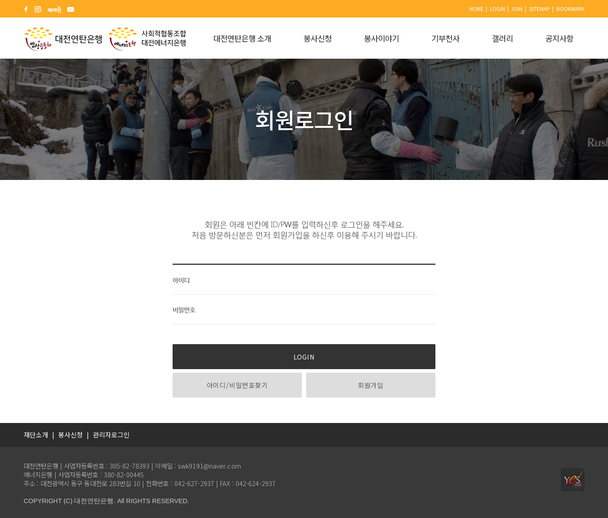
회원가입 (371, 385)
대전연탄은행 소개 (242, 38)
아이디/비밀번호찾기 (237, 385)
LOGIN (304, 356)
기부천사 (445, 38)
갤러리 (502, 38)
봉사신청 (318, 38)
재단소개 (36, 434)
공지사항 (559, 38)
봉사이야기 (381, 38)
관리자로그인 (111, 434)
